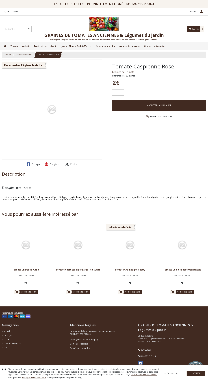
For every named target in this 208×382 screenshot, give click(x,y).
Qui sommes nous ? (11, 343)
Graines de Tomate (123, 72)
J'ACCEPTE (196, 373)
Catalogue (7, 335)
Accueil (8, 54)
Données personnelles (80, 348)
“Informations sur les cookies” (144, 374)
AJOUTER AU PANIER (159, 105)
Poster (71, 164)
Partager (33, 164)
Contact (192, 11)
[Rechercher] (29, 29)
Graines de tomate (24, 54)
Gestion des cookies (79, 344)
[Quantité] (118, 92)
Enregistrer (53, 164)
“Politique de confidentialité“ (34, 377)
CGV (4, 347)
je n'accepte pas (171, 373)
